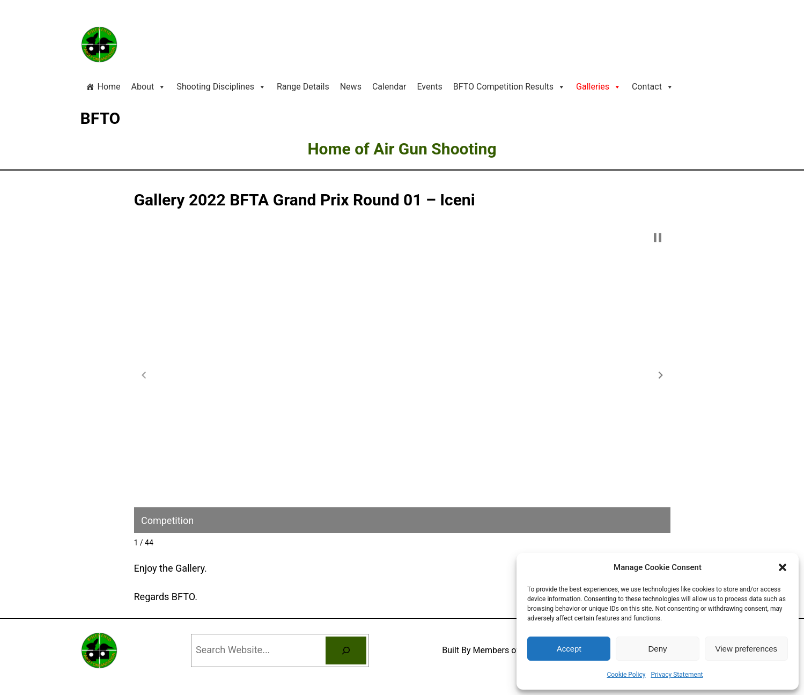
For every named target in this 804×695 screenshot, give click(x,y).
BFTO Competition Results (509, 87)
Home (109, 87)
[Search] (346, 650)
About (148, 87)
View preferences (747, 648)
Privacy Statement (677, 674)
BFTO (100, 118)
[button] (782, 567)
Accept (569, 648)
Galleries (598, 87)
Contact (653, 87)
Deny (657, 648)
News (351, 87)
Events (429, 87)
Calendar (389, 87)
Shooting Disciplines (221, 87)
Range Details (303, 87)
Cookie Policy (626, 674)
